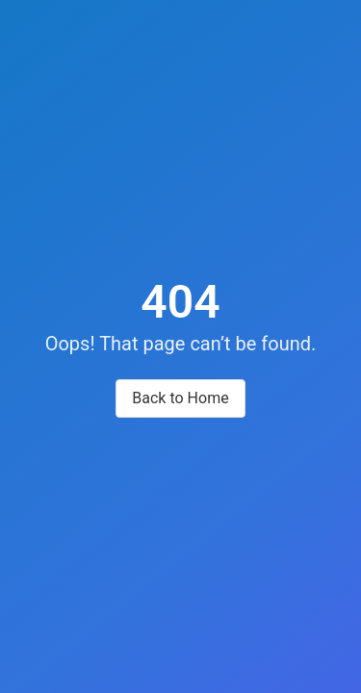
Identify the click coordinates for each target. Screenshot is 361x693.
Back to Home (180, 398)
